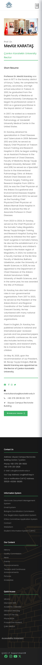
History (7, 550)
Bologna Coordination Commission (19, 511)
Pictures (7, 576)
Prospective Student (13, 622)
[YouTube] (16, 656)
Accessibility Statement (13, 638)
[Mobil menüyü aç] (37, 5)
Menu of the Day (11, 614)
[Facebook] (6, 656)
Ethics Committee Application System (20, 519)
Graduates (8, 580)
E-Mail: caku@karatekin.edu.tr (17, 470)
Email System (10, 507)
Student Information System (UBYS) (19, 531)
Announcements (11, 565)
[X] (19, 656)
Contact (7, 523)
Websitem (8, 527)
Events (7, 561)
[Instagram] (11, 656)
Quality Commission (12, 553)
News (6, 557)
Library (7, 599)
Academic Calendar (13, 607)
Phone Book (9, 618)
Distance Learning (12, 610)
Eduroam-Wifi (10, 603)
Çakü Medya (9, 626)
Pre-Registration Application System (20, 515)
